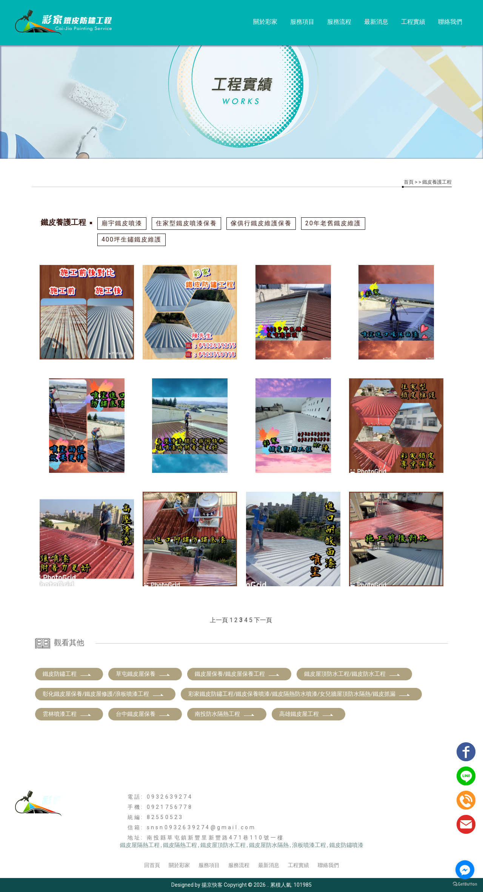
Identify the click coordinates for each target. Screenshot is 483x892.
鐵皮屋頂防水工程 (223, 845)
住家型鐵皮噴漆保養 (186, 223)
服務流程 (339, 21)
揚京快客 (212, 885)
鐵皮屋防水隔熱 (269, 845)
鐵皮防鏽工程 (67, 674)
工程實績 (413, 21)
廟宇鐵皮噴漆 (122, 223)
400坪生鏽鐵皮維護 (132, 239)
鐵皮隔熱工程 (180, 845)
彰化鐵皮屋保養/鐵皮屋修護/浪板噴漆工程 (103, 694)
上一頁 (219, 620)
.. (268, 885)
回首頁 (152, 865)
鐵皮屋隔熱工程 (140, 845)
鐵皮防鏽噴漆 (346, 845)
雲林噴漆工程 (67, 714)
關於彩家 (265, 21)
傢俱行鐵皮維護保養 (261, 223)
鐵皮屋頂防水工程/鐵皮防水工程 (352, 674)
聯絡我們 (450, 21)
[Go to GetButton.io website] (465, 884)
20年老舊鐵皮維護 (333, 223)
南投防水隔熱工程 (225, 714)
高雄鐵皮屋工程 (306, 714)
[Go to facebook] (464, 869)
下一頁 (263, 620)
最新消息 (376, 21)
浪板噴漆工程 (309, 845)
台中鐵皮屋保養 (143, 714)
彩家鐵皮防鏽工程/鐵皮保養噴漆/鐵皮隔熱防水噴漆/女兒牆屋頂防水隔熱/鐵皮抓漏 (299, 694)
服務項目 (302, 21)
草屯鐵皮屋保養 (143, 674)
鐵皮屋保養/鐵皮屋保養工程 (237, 674)
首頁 (409, 182)
